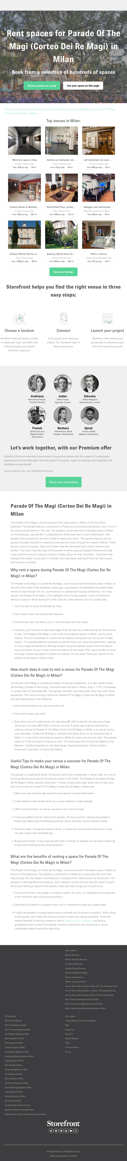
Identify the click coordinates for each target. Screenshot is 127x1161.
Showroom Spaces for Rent (16, 1069)
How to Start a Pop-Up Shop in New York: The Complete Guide (91, 986)
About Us (69, 1034)
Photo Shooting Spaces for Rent (18, 1087)
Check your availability (63, 482)
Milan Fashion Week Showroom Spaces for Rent (85, 1008)
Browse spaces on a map (42, 85)
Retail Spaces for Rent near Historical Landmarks (25, 1114)
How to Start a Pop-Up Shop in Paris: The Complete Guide (89, 995)
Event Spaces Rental (29, 109)
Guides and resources (74, 977)
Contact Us (70, 1029)
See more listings (63, 271)
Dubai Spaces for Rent (14, 1060)
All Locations (10, 1016)
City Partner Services (74, 964)
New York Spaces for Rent (16, 1025)
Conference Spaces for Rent (16, 1083)
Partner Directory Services (76, 959)
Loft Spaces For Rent (13, 1092)
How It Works (71, 950)
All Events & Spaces (13, 1021)
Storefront (9, 109)
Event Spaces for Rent (14, 1078)
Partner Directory (72, 955)
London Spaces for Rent (15, 1047)
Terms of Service (72, 1047)
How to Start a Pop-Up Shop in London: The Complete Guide (90, 991)
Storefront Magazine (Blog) (76, 973)
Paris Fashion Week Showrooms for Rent (82, 999)
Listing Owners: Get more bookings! (80, 1021)
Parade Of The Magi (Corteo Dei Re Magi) (66, 109)
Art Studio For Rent (13, 1101)
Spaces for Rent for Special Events (19, 1110)
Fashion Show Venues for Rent (17, 1105)
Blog (67, 1025)
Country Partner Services (75, 968)
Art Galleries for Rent (13, 1074)
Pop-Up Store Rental (13, 1065)
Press (67, 1043)
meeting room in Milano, (78, 920)
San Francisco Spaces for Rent (18, 1029)
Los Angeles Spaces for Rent (17, 1034)
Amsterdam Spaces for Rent (17, 1052)
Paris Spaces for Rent (14, 1043)
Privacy (68, 1052)
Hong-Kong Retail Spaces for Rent (19, 1056)
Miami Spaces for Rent (14, 1038)
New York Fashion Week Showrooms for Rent (84, 1004)
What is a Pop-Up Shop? (75, 982)
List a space (70, 1016)
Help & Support (71, 1038)
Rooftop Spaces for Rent (15, 1096)
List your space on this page (83, 85)
